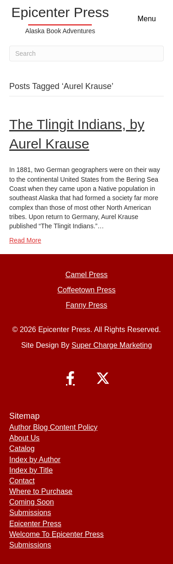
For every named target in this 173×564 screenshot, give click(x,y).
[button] (70, 378)
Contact (22, 481)
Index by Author (34, 459)
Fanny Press (86, 305)
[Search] (86, 53)
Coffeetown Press (87, 290)
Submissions (30, 513)
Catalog (22, 448)
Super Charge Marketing (112, 345)
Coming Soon (31, 502)
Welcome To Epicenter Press (56, 534)
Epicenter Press (35, 524)
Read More (25, 240)
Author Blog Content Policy (53, 427)
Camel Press (87, 275)
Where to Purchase (40, 491)
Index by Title (31, 470)
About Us (24, 438)
